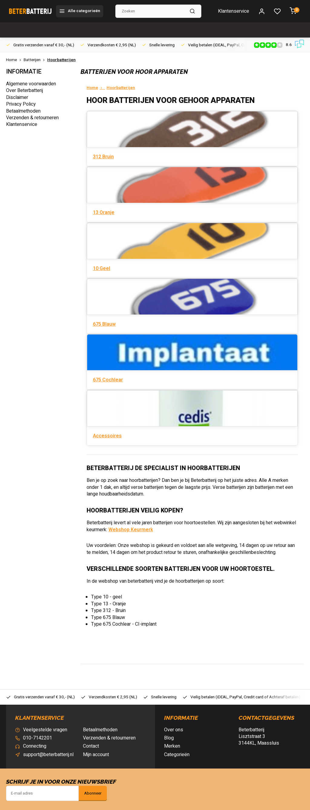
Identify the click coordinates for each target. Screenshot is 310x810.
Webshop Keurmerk (130, 529)
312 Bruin (103, 156)
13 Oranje (103, 212)
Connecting (34, 746)
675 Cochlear (108, 380)
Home (15, 60)
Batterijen (35, 60)
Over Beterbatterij (24, 90)
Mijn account (96, 754)
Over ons (173, 729)
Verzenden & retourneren (32, 117)
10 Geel (101, 268)
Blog (169, 738)
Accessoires (107, 436)
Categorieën (177, 754)
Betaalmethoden (23, 111)
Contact (91, 746)
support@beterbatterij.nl (48, 754)
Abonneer (92, 793)
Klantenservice (233, 11)
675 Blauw (104, 324)
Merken (172, 746)
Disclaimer (17, 97)
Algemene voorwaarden (31, 83)
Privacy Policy (21, 104)
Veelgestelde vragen (45, 729)
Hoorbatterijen (61, 60)
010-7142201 (37, 738)
